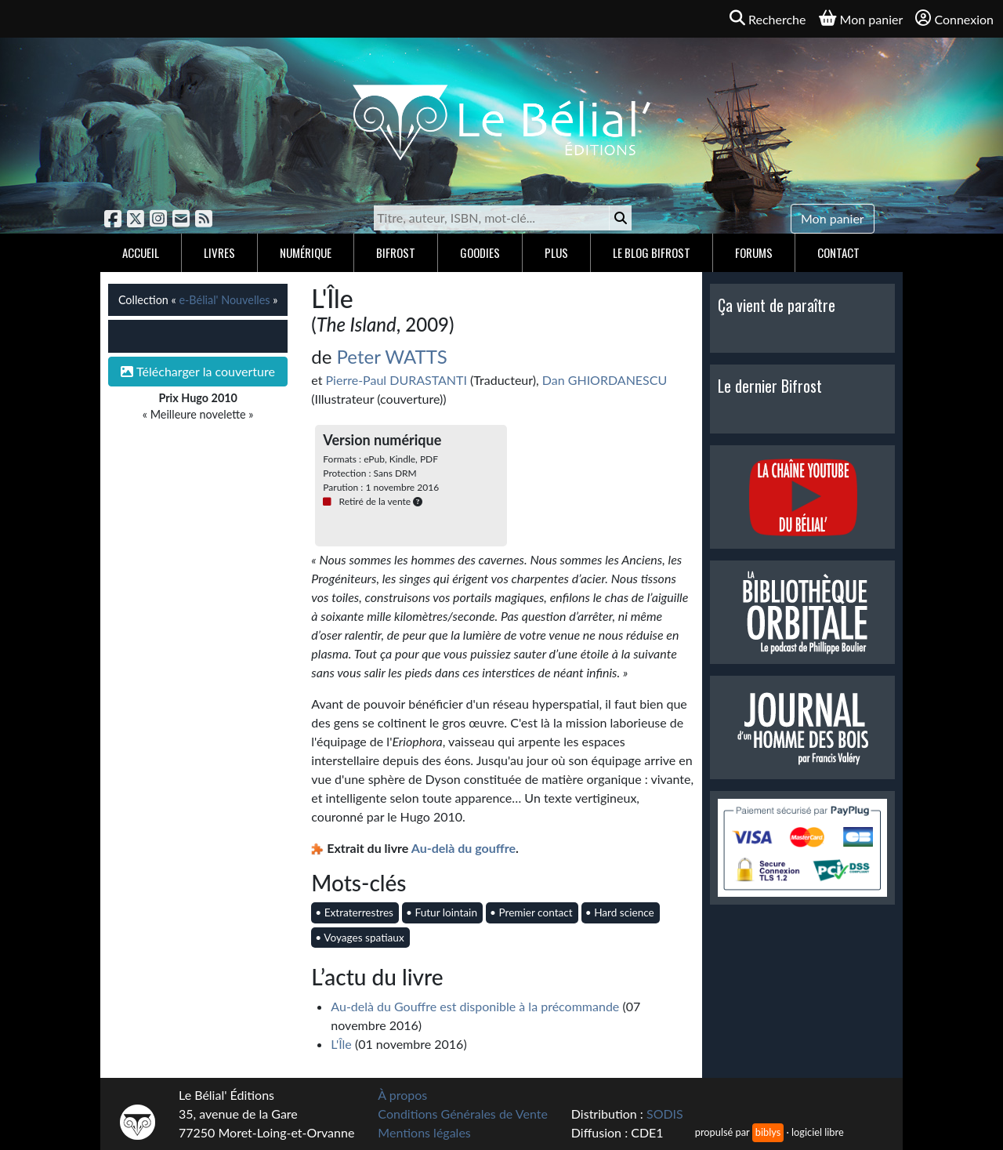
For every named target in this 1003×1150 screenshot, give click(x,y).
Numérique (305, 252)
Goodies (480, 252)
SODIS (664, 1113)
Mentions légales (424, 1132)
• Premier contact (531, 912)
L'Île (341, 1043)
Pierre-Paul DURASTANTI (396, 379)
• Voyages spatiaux (359, 937)
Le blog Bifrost (651, 252)
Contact (838, 252)
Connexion (954, 18)
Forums (754, 252)
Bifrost (395, 252)
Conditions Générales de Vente (463, 1113)
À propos (402, 1094)
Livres (219, 252)
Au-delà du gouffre (463, 847)
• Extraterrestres (354, 912)
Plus (556, 252)
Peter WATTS (392, 356)
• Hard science (619, 912)
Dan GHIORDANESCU (604, 379)
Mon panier (832, 218)
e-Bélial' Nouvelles (224, 300)
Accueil (140, 252)
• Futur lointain (441, 912)
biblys (767, 1132)
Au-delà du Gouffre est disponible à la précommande (475, 1006)
